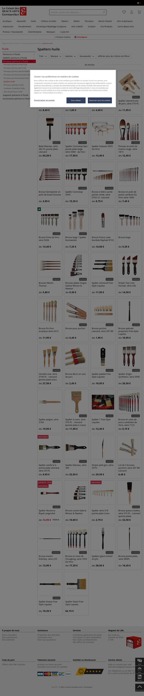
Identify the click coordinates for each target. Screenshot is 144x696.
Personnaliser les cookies (44, 100)
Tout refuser (76, 100)
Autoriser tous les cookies (99, 100)
